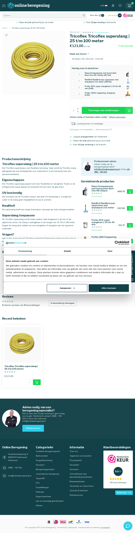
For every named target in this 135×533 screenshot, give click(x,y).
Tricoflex (75, 32)
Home (4, 28)
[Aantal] (29, 382)
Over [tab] (110, 251)
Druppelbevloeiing (44, 460)
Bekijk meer (123, 493)
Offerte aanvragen (117, 117)
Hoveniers (74, 469)
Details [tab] (67, 251)
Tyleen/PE (40, 478)
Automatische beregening (47, 474)
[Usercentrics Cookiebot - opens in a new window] (116, 243)
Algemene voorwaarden (81, 456)
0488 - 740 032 (15, 467)
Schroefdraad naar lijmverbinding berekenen (81, 475)
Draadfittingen (42, 487)
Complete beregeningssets (48, 451)
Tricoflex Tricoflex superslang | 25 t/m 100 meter (21, 367)
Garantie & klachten (79, 490)
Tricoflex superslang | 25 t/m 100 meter (28, 28)
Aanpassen (67, 288)
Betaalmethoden (77, 481)
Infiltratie (40, 492)
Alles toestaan (109, 288)
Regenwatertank (43, 496)
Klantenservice (33, 428)
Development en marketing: (89, 527)
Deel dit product (103, 129)
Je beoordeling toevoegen (62, 303)
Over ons (74, 451)
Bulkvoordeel (42, 456)
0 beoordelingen (101, 32)
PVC (38, 483)
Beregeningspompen (45, 469)
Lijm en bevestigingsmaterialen (50, 501)
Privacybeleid (76, 460)
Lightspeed (72, 527)
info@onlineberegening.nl (107, 169)
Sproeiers (40, 465)
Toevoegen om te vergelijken (81, 129)
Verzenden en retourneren (81, 486)
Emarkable (105, 527)
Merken (39, 505)
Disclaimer (74, 465)
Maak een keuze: (79, 53)
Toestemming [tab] (25, 251)
